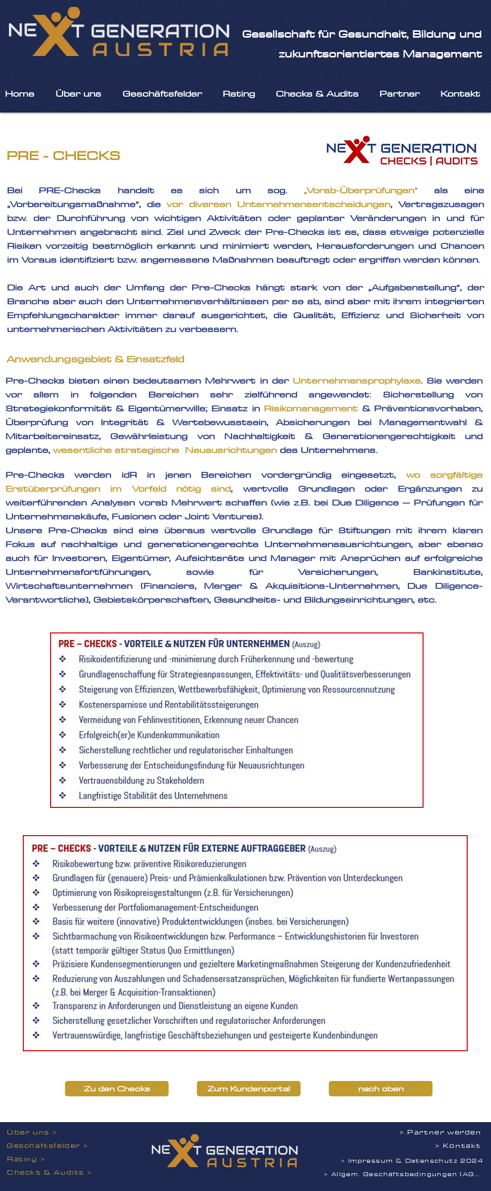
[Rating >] (49, 1159)
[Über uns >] (39, 1132)
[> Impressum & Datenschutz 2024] (413, 1160)
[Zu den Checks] (117, 1088)
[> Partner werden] (442, 1132)
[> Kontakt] (440, 1145)
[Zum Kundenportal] (249, 1088)
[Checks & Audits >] (51, 1172)
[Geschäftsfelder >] (49, 1145)
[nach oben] (380, 1088)
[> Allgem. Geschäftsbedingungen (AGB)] (404, 1174)
